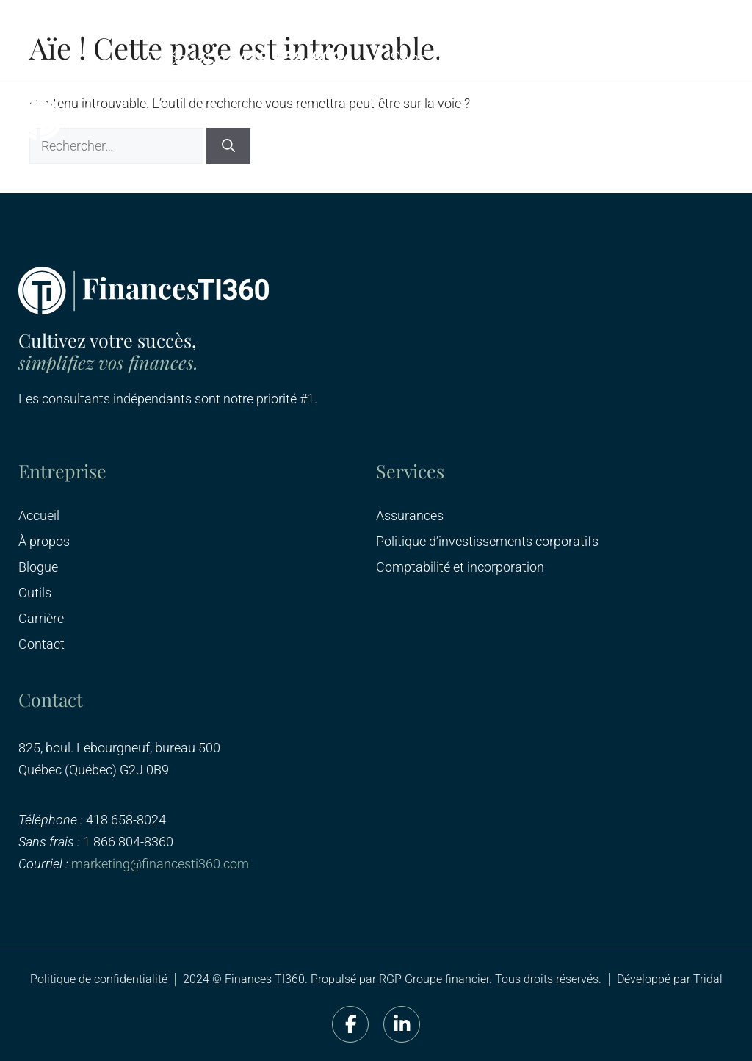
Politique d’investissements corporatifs (487, 541)
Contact (41, 644)
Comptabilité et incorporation (460, 567)
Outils (34, 593)
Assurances (410, 515)
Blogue (38, 567)
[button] (717, 118)
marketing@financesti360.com (160, 863)
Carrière (41, 618)
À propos (44, 541)
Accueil (38, 515)
